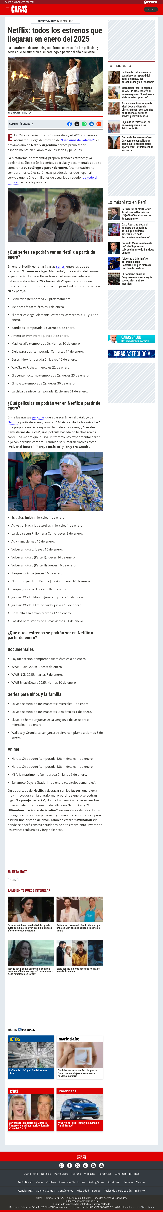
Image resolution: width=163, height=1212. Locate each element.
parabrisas (80, 1091)
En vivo (150, 9)
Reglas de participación (118, 1190)
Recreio (128, 1182)
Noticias (46, 1173)
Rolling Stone (96, 1182)
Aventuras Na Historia (72, 1182)
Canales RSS (25, 1190)
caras (31, 1091)
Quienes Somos (45, 1190)
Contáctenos (65, 1190)
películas (38, 417)
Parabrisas (105, 1173)
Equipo (96, 1190)
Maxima (140, 1182)
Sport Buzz (113, 1182)
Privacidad (82, 1190)
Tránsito (140, 1190)
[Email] (98, 124)
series (60, 266)
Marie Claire (61, 1173)
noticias (31, 1039)
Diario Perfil (31, 1173)
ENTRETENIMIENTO (47, 21)
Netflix (13, 422)
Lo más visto (119, 65)
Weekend (89, 1173)
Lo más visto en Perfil (127, 202)
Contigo (51, 1182)
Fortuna (76, 1173)
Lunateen (120, 1173)
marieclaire (80, 1039)
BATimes (134, 1173)
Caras (39, 1182)
